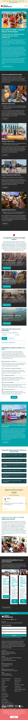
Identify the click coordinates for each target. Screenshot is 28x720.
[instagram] (4, 619)
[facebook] (2, 619)
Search (4, 338)
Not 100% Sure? (5, 686)
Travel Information (6, 680)
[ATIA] (16, 706)
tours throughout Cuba (7, 244)
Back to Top (14, 613)
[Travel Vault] (21, 706)
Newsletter (4, 687)
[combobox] (14, 633)
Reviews (3, 681)
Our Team (4, 697)
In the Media (4, 699)
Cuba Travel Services (6, 678)
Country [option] (4, 633)
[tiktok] (6, 619)
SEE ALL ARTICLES (6, 607)
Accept (14, 717)
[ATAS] (4, 706)
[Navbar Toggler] (26, 6)
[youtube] (12, 619)
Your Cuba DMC (5, 696)
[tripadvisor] (16, 619)
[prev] (2, 504)
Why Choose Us (5, 694)
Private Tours (17, 681)
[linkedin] (10, 619)
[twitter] (8, 619)
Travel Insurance (18, 687)
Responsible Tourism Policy (7, 704)
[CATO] (10, 706)
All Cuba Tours (18, 678)
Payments (4, 691)
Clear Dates (11, 338)
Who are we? (4, 693)
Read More (5, 118)
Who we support (5, 700)
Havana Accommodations (20, 689)
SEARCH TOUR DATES (7, 66)
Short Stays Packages (19, 684)
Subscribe (14, 635)
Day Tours (17, 683)
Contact (3, 683)
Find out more (7, 268)
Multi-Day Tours (18, 680)
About (3, 684)
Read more (6, 509)
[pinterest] (14, 619)
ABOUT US (14, 397)
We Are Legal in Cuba (6, 702)
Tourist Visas (17, 686)
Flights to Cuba (18, 691)
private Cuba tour (5, 318)
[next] (25, 504)
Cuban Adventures (8, 533)
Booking (3, 689)
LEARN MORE (5, 442)
